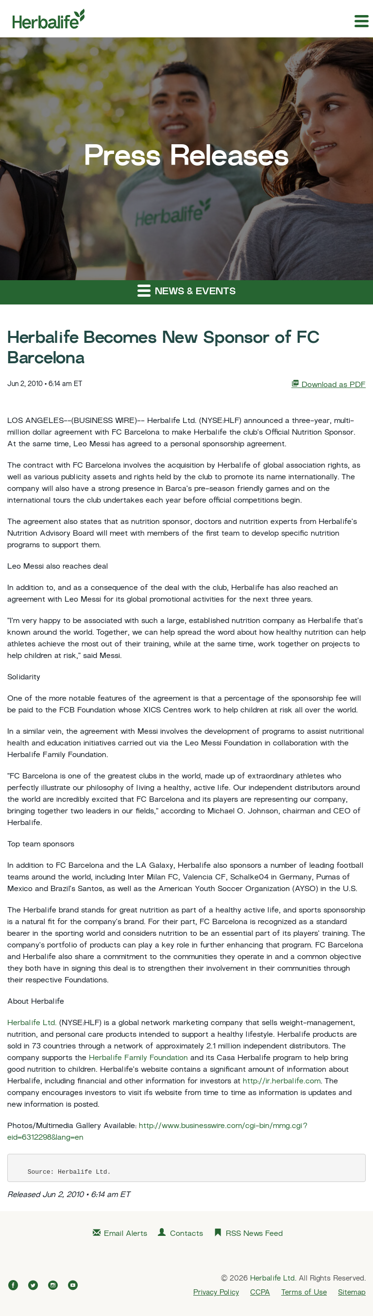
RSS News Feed (254, 1234)
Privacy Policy (216, 1292)
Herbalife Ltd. (32, 1023)
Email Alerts (125, 1234)
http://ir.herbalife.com (282, 1081)
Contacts (186, 1234)
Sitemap (352, 1292)
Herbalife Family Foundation (138, 1058)
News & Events (186, 290)
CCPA (260, 1292)
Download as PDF (328, 384)
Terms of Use (304, 1292)
